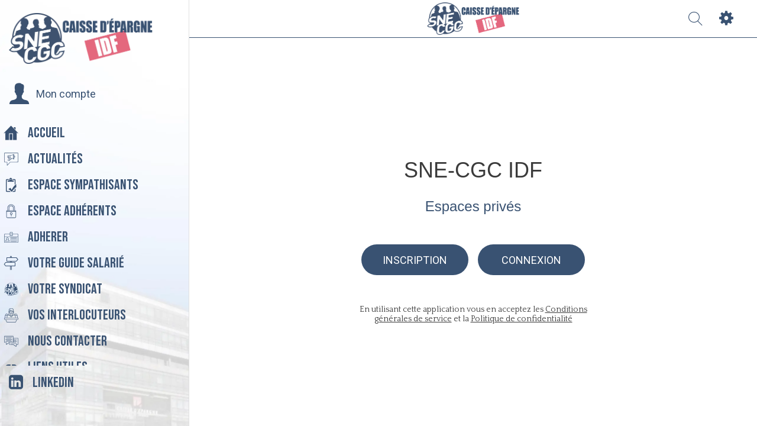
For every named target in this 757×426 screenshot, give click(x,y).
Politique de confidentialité (521, 319)
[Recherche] (695, 19)
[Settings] (726, 19)
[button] (52, 94)
